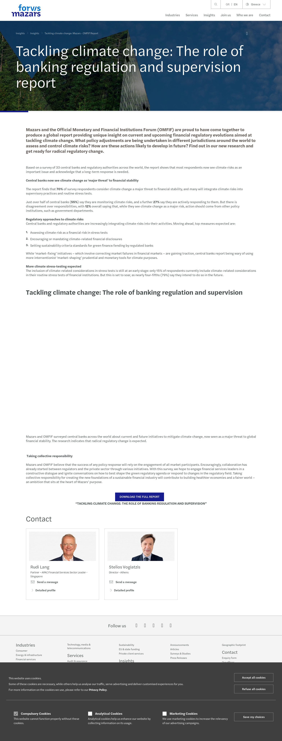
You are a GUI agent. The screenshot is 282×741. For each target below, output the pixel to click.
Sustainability (126, 645)
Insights (209, 15)
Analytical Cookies (108, 713)
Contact (264, 15)
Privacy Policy (98, 690)
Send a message (44, 582)
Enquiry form (229, 658)
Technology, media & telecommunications (78, 646)
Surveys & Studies (180, 653)
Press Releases (178, 658)
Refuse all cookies (253, 689)
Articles (174, 649)
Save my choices (254, 717)
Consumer (21, 650)
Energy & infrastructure (29, 655)
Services (192, 15)
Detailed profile (43, 590)
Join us (226, 15)
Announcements (179, 645)
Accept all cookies (253, 677)
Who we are (244, 15)
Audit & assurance (77, 661)
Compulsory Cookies (36, 713)
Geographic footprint (234, 645)
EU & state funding (129, 649)
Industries (172, 15)
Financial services (26, 659)
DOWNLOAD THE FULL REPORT (140, 497)
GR (227, 4)
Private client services (131, 653)
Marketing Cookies (183, 713)
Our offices (228, 662)
